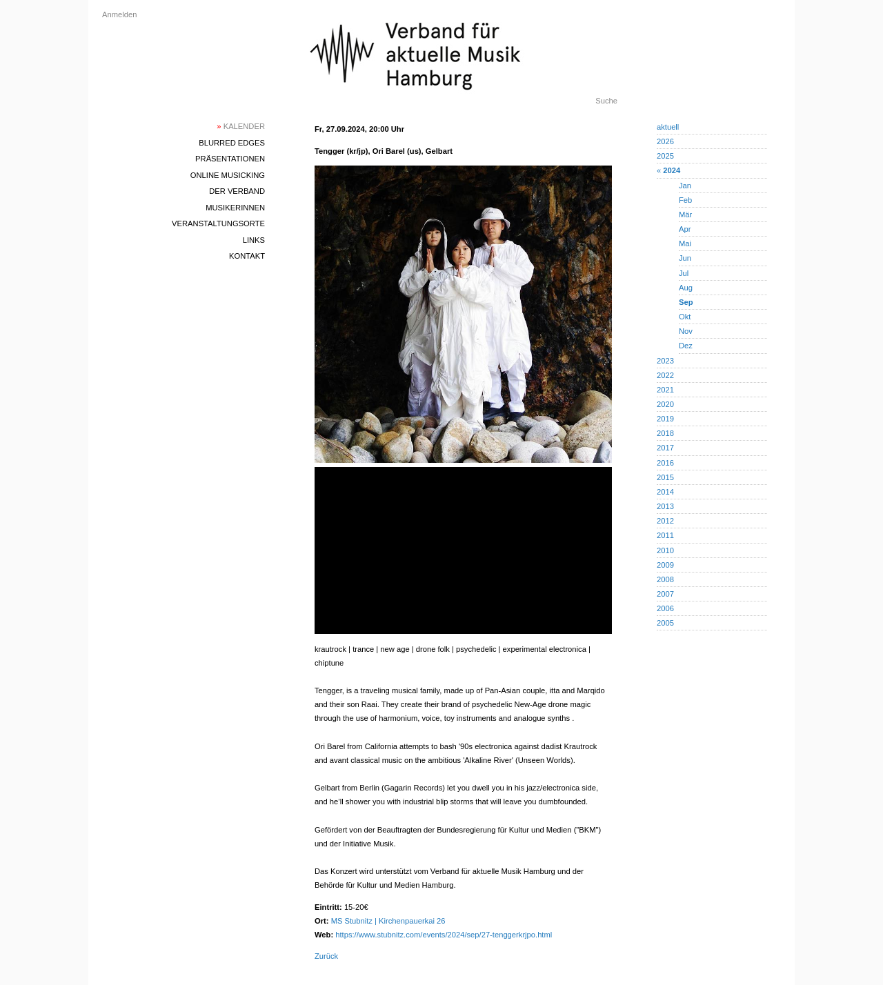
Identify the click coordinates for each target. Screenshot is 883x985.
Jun (685, 258)
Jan (685, 185)
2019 (665, 419)
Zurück (326, 956)
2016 (665, 463)
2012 (665, 521)
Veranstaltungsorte (218, 223)
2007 (665, 594)
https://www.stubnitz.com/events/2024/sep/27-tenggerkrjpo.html (443, 935)
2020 (665, 404)
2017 (665, 448)
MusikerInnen (235, 207)
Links (254, 240)
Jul (683, 273)
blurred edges (232, 143)
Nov (686, 331)
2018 (665, 433)
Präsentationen (230, 159)
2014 (665, 492)
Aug (686, 287)
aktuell (668, 127)
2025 (665, 156)
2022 (665, 375)
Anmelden (119, 14)
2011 (665, 535)
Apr (685, 229)
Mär (685, 214)
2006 (665, 608)
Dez (686, 345)
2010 (665, 550)
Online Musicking (227, 175)
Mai (685, 243)
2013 (665, 506)
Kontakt (247, 256)
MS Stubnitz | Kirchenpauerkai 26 (388, 921)
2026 (665, 141)
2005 (665, 623)
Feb (685, 200)
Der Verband (237, 191)
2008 (665, 579)
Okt (685, 316)
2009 (665, 565)
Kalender (241, 126)
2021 (665, 390)
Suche (606, 101)
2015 (665, 477)
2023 (665, 361)
